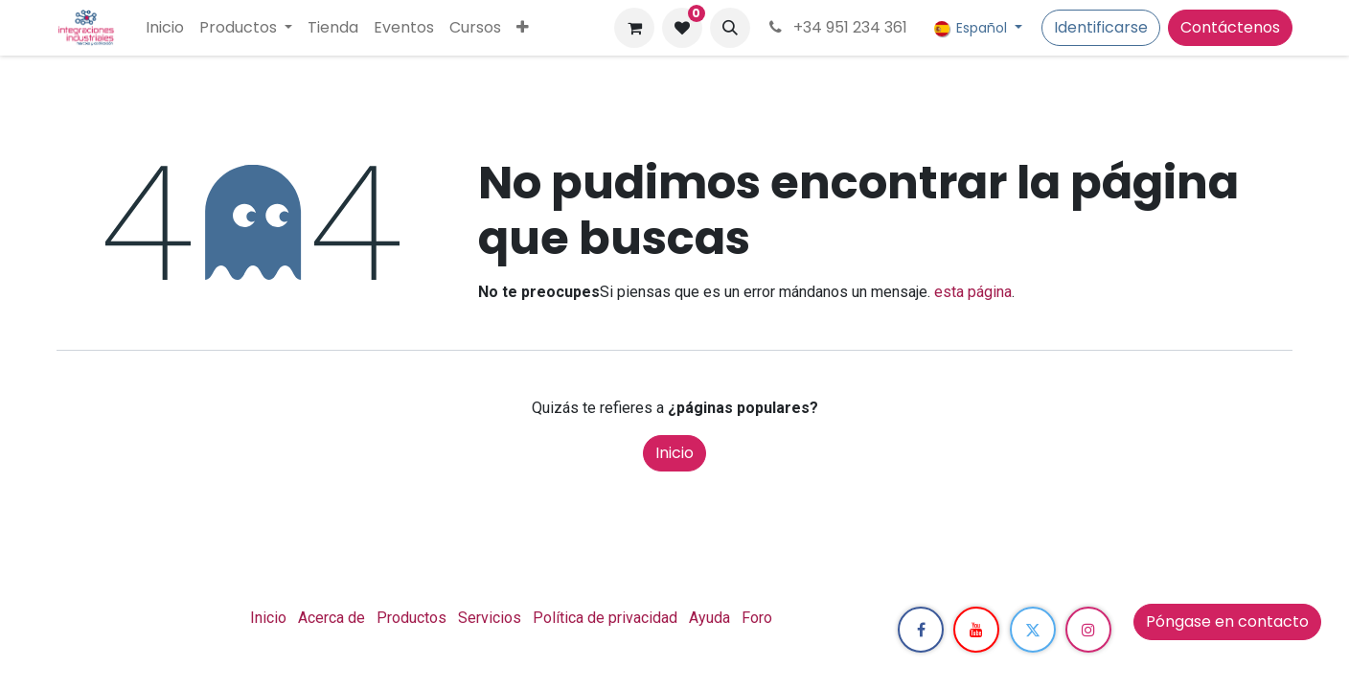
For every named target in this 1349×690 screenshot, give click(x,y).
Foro (757, 618)
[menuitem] (165, 28)
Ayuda (709, 618)
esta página (973, 292)
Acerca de (331, 618)
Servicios (489, 618)
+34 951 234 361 (836, 27)
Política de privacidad (605, 618)
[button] (730, 28)
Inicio (674, 453)
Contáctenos (1230, 27)
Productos (411, 618)
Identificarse (1101, 27)
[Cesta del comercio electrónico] (634, 28)
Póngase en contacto (1227, 621)
